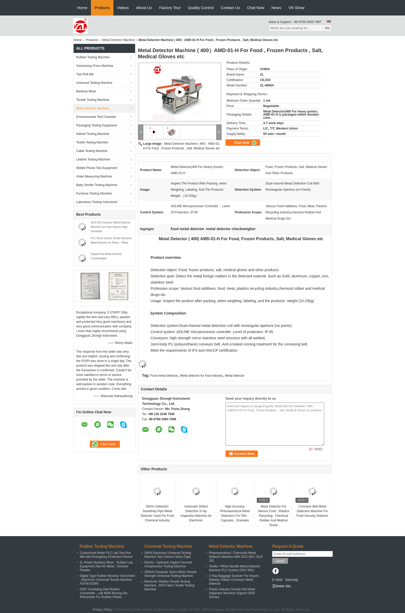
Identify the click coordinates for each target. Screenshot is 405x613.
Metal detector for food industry (201, 375)
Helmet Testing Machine (92, 134)
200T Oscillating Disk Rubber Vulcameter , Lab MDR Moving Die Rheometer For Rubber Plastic (103, 593)
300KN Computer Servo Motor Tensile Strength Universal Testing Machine (170, 574)
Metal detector (235, 375)
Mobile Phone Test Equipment (96, 168)
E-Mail (277, 580)
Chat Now (255, 8)
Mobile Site (281, 586)
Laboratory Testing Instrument (96, 202)
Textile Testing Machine (92, 142)
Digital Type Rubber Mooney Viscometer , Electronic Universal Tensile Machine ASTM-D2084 (107, 579)
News (276, 7)
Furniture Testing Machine (94, 193)
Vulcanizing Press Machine (94, 66)
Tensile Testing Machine (92, 100)
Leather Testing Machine (93, 159)
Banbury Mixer (86, 91)
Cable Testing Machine (91, 151)
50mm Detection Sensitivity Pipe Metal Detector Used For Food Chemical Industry (157, 513)
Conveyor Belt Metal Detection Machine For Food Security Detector (312, 511)
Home (82, 7)
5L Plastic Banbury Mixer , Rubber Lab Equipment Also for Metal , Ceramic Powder (106, 566)
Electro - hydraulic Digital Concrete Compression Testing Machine (168, 564)
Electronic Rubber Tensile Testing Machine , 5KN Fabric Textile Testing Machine (169, 585)
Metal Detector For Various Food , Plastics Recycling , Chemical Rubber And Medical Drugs (273, 516)
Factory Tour (170, 7)
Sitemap (291, 580)
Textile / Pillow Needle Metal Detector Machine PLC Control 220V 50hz (234, 568)
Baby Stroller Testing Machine (96, 185)
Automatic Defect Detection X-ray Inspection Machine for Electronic (196, 513)
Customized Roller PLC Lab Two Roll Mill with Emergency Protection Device (106, 555)
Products (102, 7)
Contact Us (230, 7)
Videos (123, 7)
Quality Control (201, 7)
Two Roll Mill (85, 74)
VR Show (296, 7)
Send (280, 561)
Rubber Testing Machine (93, 57)
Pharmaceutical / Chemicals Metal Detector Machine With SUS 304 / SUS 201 (235, 556)
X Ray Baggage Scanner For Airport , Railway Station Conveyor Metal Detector (234, 579)
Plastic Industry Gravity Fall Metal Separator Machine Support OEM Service (232, 593)
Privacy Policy (102, 609)
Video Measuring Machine (94, 176)
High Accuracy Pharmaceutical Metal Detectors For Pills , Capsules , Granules (235, 513)
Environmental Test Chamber (96, 117)
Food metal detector (164, 375)
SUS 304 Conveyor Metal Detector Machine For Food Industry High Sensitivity (110, 227)
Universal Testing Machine (94, 83)
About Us (144, 7)
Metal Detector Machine (118, 40)
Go (327, 28)
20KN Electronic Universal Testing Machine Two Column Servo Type (167, 555)
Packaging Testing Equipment (96, 125)
